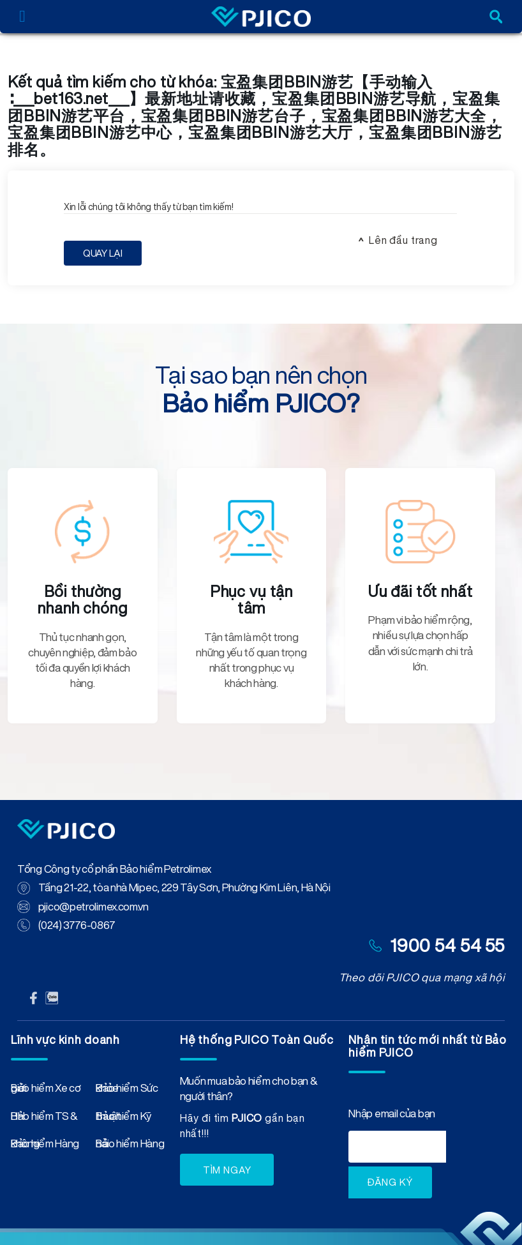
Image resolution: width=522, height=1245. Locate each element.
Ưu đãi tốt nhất (420, 591)
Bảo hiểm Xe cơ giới (46, 1090)
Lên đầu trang (403, 240)
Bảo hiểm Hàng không (45, 1146)
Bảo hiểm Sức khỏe (127, 1090)
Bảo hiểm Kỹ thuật (123, 1118)
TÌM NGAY (227, 1170)
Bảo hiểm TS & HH (44, 1118)
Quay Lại (103, 253)
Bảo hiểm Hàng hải (130, 1146)
